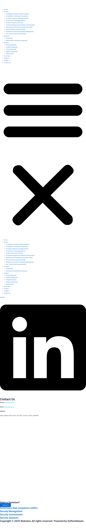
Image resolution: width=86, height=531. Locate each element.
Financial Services (11, 49)
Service (6, 11)
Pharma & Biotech (11, 45)
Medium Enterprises (12, 51)
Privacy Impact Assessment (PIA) (16, 29)
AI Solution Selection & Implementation (17, 18)
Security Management (12, 511)
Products (7, 36)
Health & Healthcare (12, 47)
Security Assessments (12, 514)
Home (6, 9)
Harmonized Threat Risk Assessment (17, 40)
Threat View (9, 38)
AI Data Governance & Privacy (15, 22)
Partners (6, 58)
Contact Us (7, 62)
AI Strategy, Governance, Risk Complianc (18, 14)
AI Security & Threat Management (16, 20)
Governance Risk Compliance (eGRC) (21, 507)
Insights (6, 60)
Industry (6, 42)
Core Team (7, 56)
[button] (43, 152)
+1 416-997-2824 (9, 402)
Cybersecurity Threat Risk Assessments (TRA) (19, 27)
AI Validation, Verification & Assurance (17, 16)
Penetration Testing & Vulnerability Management (20, 31)
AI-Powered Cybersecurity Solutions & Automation (21, 25)
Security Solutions (10, 517)
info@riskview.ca (9, 407)
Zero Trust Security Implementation (16, 34)
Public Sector (10, 53)
